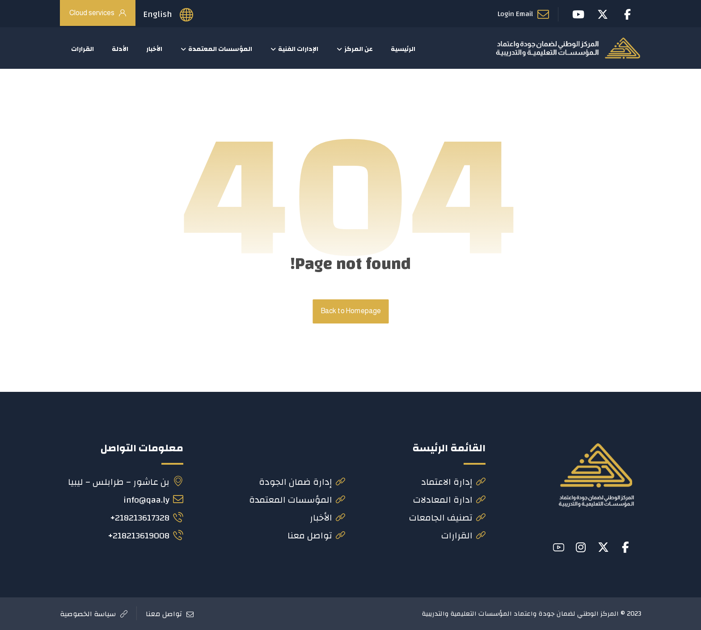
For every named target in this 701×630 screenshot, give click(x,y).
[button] (625, 547)
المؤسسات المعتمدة (297, 500)
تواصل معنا (316, 536)
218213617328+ (146, 518)
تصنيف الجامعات (447, 518)
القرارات (463, 536)
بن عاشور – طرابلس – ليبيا (125, 482)
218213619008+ (145, 536)
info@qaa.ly (153, 500)
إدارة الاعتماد (453, 482)
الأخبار (327, 518)
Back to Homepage (350, 312)
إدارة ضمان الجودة (302, 482)
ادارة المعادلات (449, 500)
